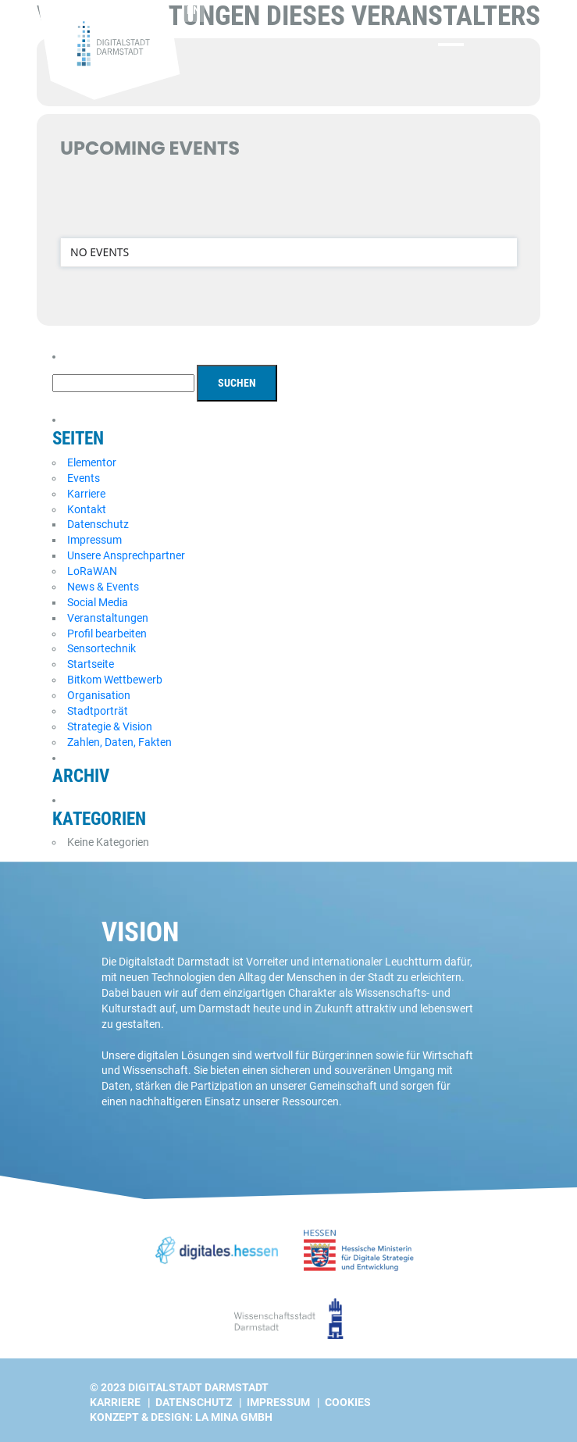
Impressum (94, 540)
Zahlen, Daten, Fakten (119, 742)
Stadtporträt (97, 711)
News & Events (103, 586)
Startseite (90, 664)
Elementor (91, 462)
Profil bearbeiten (107, 633)
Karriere (86, 493)
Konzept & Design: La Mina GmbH (181, 1417)
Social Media (97, 602)
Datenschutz (98, 524)
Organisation (98, 695)
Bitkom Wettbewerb (114, 679)
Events (83, 478)
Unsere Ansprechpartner (126, 555)
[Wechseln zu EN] (206, 11)
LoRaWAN (92, 571)
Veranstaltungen (107, 618)
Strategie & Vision (109, 726)
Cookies (348, 1402)
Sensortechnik (101, 648)
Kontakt (86, 509)
